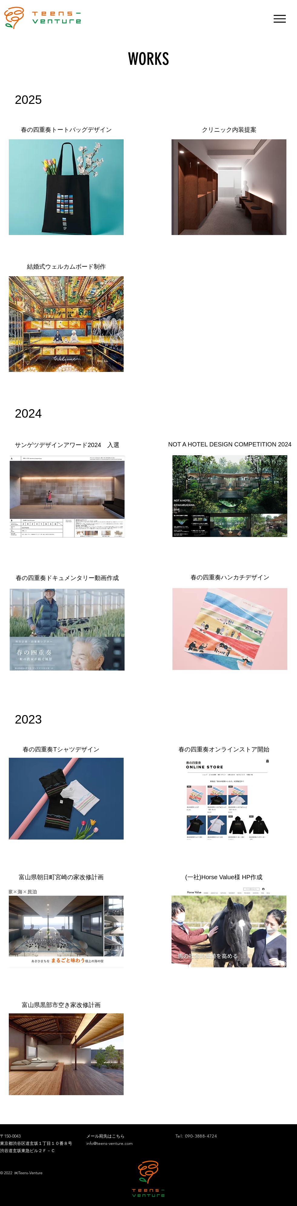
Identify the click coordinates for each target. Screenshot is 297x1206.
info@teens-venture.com (109, 1143)
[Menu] (279, 18)
